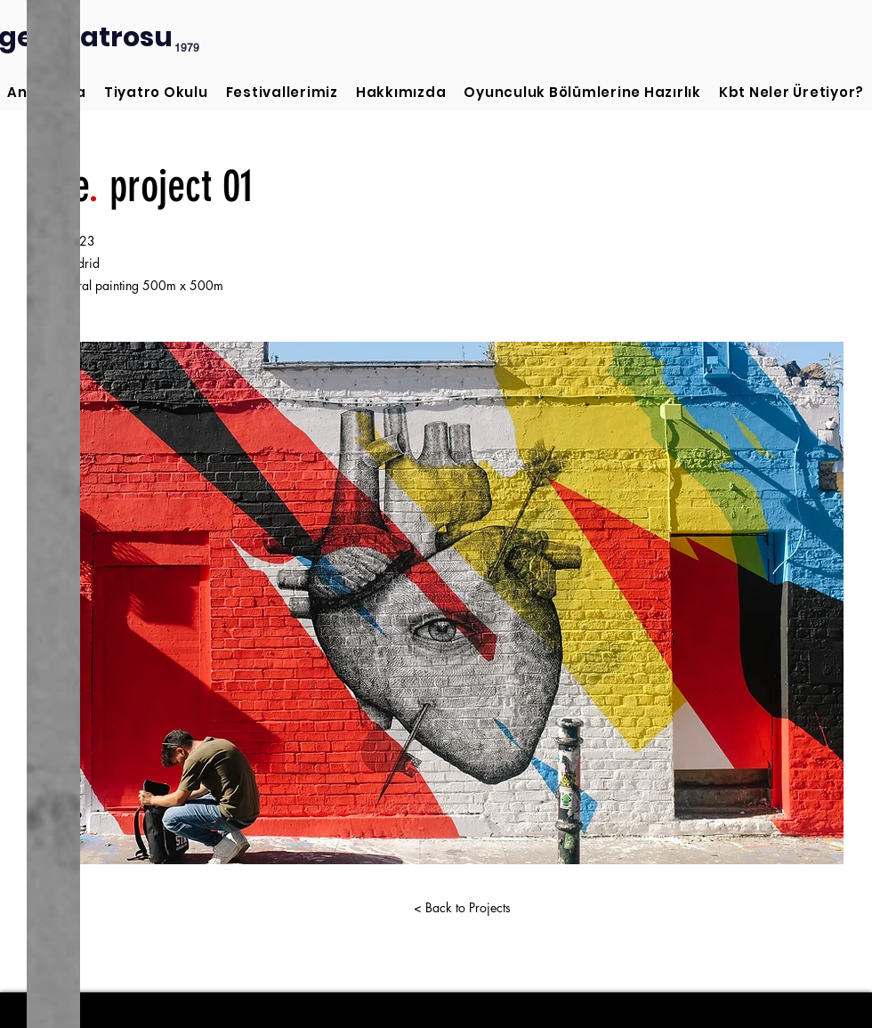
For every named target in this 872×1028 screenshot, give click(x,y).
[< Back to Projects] (462, 908)
